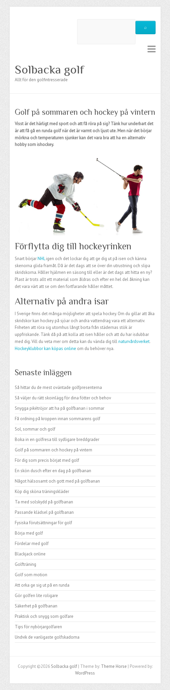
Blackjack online (30, 554)
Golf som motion (31, 575)
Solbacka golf (49, 69)
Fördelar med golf (32, 543)
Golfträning (25, 564)
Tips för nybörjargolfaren (38, 627)
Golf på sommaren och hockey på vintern (53, 450)
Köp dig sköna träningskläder (42, 491)
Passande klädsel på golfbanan (44, 512)
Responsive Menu (152, 48)
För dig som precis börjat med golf (47, 460)
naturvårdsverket (134, 341)
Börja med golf (29, 533)
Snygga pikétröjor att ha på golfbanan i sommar (59, 408)
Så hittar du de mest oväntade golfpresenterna (58, 387)
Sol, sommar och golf (35, 429)
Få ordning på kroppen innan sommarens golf (57, 419)
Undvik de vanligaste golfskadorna (47, 637)
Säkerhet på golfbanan (36, 606)
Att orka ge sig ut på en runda (42, 585)
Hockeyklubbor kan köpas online (45, 348)
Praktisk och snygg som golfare (44, 616)
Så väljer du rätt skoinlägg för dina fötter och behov (63, 398)
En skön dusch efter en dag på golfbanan (53, 471)
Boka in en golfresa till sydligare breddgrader (57, 439)
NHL (41, 258)
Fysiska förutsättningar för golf (43, 523)
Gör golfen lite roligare (36, 595)
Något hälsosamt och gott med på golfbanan (57, 481)
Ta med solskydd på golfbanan (44, 502)
